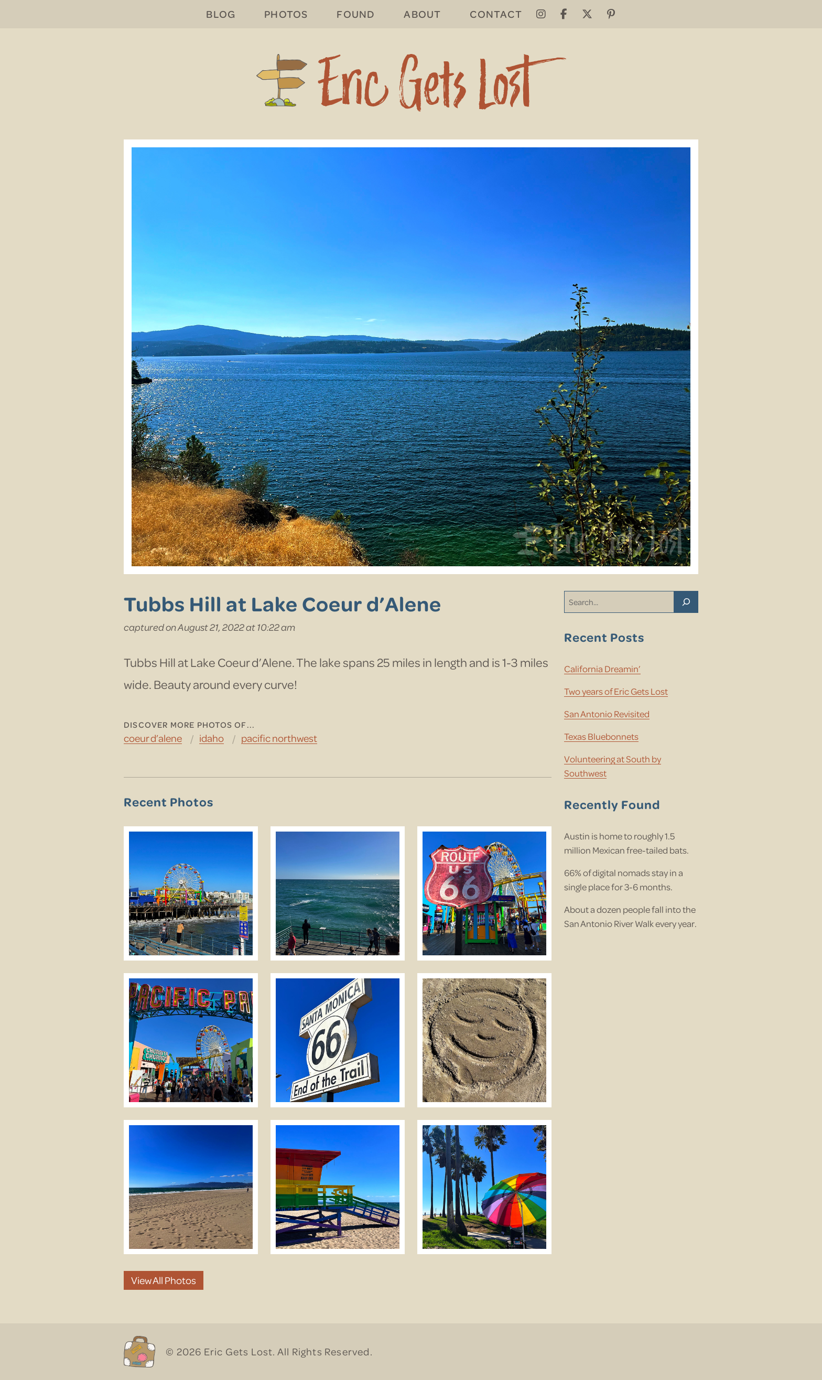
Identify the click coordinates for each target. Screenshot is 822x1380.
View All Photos (163, 1280)
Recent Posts (604, 637)
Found (356, 13)
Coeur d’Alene (153, 738)
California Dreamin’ (602, 668)
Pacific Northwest (279, 738)
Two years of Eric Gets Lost (616, 691)
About (422, 13)
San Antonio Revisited (607, 713)
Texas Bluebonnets (601, 736)
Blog (220, 13)
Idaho (211, 738)
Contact (496, 13)
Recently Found (612, 804)
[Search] (686, 602)
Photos (286, 13)
